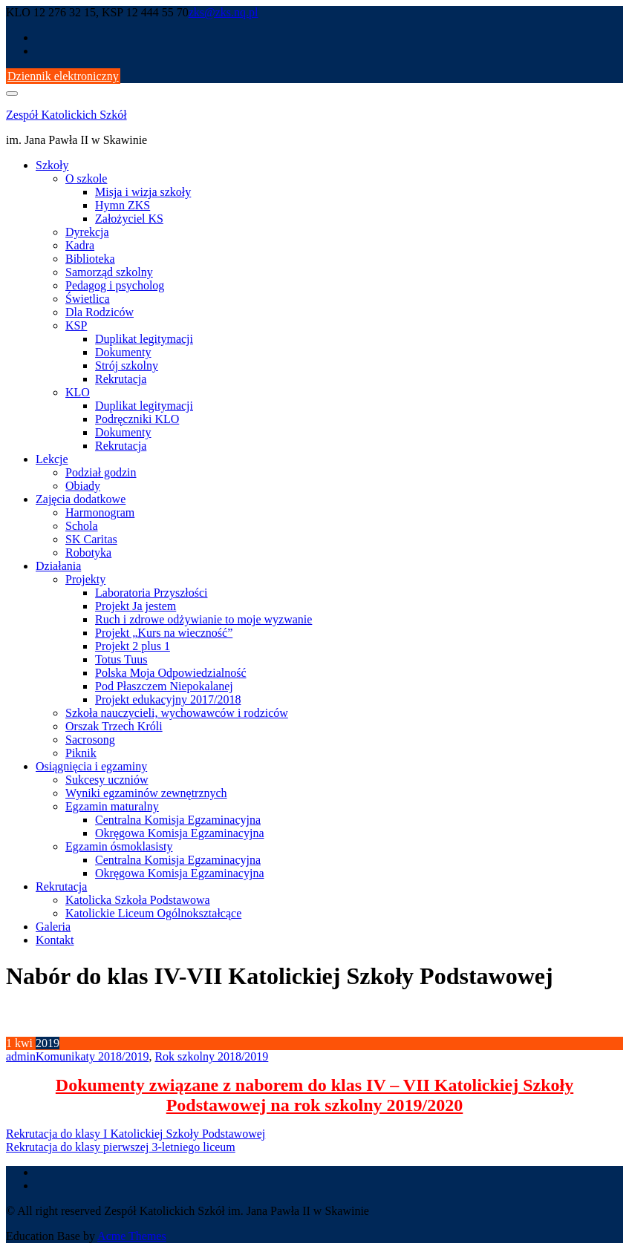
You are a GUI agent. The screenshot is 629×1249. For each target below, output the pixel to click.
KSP (76, 325)
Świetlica (87, 298)
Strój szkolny (126, 365)
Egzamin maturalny (112, 806)
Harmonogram (99, 512)
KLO (77, 392)
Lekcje (52, 459)
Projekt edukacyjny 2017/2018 (168, 699)
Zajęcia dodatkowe (81, 499)
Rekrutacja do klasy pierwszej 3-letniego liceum (120, 1147)
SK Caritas (91, 539)
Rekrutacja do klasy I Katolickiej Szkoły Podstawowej (135, 1133)
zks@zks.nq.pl (223, 12)
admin (21, 1056)
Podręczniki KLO (137, 419)
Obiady (82, 485)
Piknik (81, 753)
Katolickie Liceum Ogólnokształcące (153, 913)
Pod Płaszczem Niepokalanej (164, 686)
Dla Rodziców (99, 312)
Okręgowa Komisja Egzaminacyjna (179, 833)
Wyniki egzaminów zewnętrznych (146, 793)
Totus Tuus (121, 659)
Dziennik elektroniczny (63, 76)
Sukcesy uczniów (107, 779)
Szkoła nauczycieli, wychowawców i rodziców (176, 713)
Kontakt (55, 940)
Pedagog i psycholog (114, 285)
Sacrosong (90, 739)
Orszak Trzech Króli (114, 726)
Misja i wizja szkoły (143, 192)
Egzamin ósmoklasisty (118, 846)
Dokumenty (123, 352)
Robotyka (88, 552)
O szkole (86, 178)
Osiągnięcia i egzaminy (91, 766)
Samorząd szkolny (109, 272)
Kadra (79, 245)
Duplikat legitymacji (144, 338)
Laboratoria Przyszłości (151, 592)
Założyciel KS (129, 218)
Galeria (53, 926)
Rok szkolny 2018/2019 (211, 1056)
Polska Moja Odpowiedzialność (171, 672)
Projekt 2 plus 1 (132, 646)
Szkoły (52, 165)
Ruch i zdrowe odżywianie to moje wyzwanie (203, 619)
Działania (58, 566)
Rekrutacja (120, 379)
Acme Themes (131, 1236)
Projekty (85, 579)
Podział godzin (101, 472)
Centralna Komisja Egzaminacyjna (178, 819)
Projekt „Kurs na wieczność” (163, 632)
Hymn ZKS (122, 205)
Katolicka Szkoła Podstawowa (137, 900)
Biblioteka (90, 258)
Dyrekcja (87, 232)
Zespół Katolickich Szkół (66, 114)
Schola (81, 525)
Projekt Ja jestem (135, 606)
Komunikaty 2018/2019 (92, 1056)
